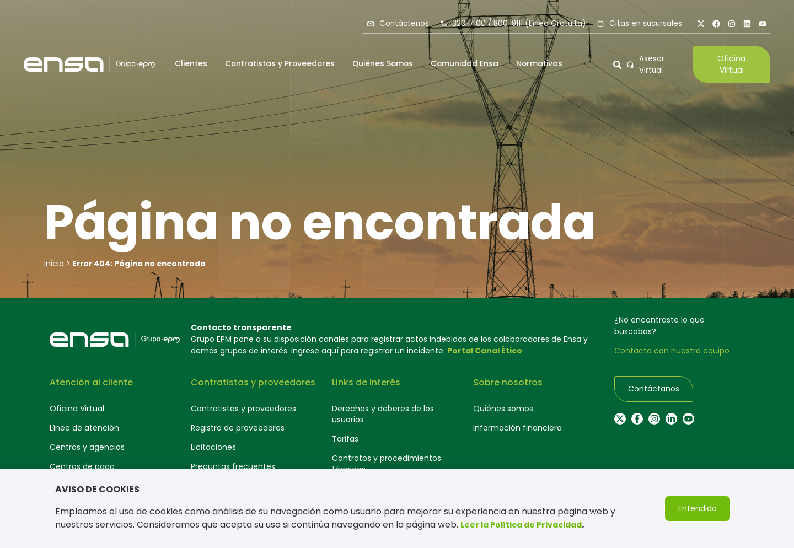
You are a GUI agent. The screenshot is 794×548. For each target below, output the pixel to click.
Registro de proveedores (238, 427)
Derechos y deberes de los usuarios (383, 414)
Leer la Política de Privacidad (521, 525)
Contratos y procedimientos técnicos (386, 464)
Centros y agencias (87, 447)
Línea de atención (84, 427)
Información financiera (517, 427)
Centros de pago (82, 466)
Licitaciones (213, 447)
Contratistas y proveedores (243, 408)
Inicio (54, 263)
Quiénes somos (503, 408)
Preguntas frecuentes (233, 466)
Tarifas (345, 438)
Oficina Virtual (77, 408)
